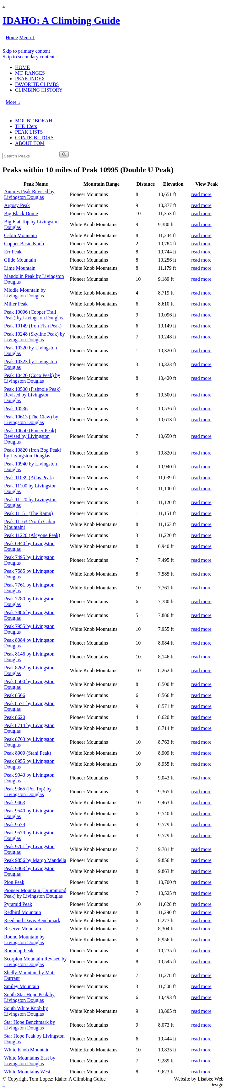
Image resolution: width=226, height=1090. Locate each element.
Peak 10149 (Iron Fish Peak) (33, 325)
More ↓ (13, 102)
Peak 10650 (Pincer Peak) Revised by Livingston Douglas (30, 436)
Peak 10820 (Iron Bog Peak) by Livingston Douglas (32, 452)
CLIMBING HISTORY (38, 90)
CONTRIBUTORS (34, 137)
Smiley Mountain (21, 986)
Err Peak (13, 251)
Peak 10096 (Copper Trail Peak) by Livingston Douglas (33, 314)
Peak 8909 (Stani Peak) (27, 753)
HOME (22, 67)
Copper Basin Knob (24, 243)
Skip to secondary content (29, 56)
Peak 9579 (14, 824)
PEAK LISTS (29, 132)
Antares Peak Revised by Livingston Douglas (29, 194)
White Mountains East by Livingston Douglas (29, 1060)
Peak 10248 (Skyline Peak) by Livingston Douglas (34, 336)
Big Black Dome (21, 213)
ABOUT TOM (30, 143)
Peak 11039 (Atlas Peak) (29, 477)
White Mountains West (27, 1071)
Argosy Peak (17, 205)
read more (201, 194)
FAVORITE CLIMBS (37, 84)
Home (12, 37)
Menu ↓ (27, 37)
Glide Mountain (20, 260)
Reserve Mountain (22, 928)
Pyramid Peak (18, 904)
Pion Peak (14, 882)
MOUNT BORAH (33, 120)
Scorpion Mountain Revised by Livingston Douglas (35, 961)
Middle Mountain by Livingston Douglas (25, 292)
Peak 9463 (14, 802)
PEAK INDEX (30, 78)
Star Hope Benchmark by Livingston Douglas (29, 1024)
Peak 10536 (16, 408)
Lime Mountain (19, 268)
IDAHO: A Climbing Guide (61, 20)
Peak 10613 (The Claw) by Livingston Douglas (31, 419)
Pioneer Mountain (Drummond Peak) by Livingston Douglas (35, 893)
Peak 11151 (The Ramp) (28, 513)
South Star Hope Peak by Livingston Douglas (29, 997)
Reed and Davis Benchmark (32, 920)
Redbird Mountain (22, 912)
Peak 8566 (14, 695)
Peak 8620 (14, 717)
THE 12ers (26, 126)
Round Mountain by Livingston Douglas (24, 939)
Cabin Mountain (20, 235)
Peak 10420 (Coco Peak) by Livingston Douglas (32, 378)
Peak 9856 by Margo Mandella (35, 860)
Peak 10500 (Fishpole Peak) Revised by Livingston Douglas (32, 394)
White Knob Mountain (27, 1049)
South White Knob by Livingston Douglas (26, 1011)
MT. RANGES (30, 73)
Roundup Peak (19, 950)
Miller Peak (16, 303)
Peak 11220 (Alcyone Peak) (32, 535)
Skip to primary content (26, 51)
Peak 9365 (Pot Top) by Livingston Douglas (27, 791)
